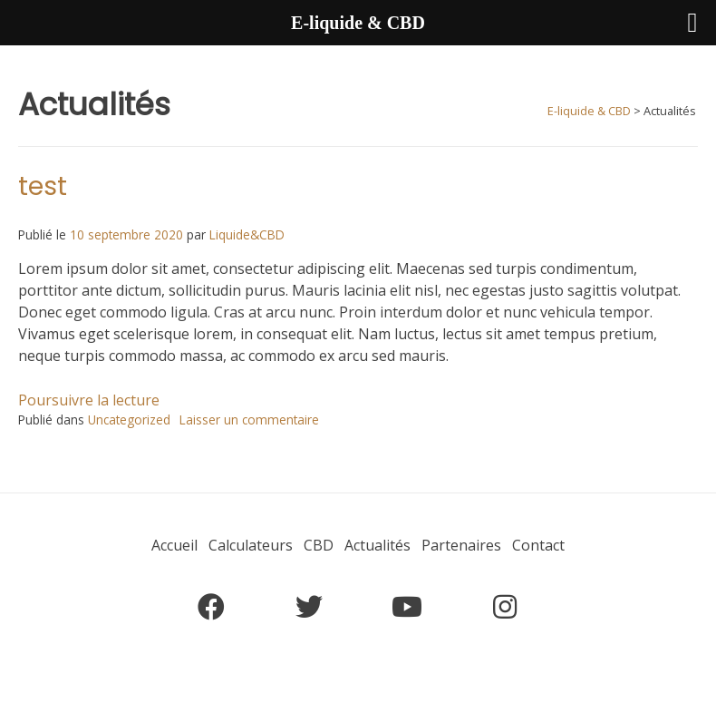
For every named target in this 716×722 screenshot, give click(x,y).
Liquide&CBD (247, 234)
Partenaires (461, 545)
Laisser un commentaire (249, 419)
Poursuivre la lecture (89, 400)
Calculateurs (250, 545)
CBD (319, 545)
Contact (538, 545)
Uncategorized (129, 419)
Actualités (377, 545)
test (42, 186)
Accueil (174, 545)
